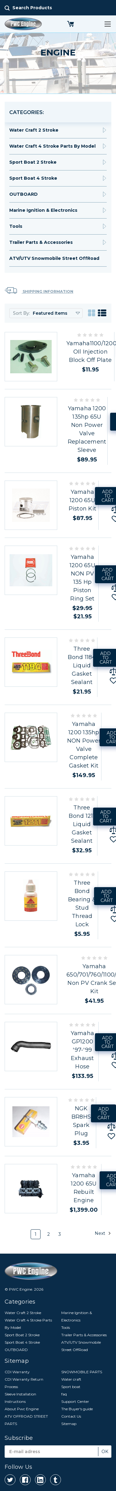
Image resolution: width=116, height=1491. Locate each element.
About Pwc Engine (22, 1409)
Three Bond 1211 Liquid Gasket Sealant (82, 824)
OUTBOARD (23, 194)
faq (64, 1394)
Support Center (75, 1401)
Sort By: (21, 313)
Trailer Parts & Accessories (41, 242)
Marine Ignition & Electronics (43, 210)
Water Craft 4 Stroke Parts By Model (52, 146)
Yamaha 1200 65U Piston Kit (83, 500)
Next (103, 1233)
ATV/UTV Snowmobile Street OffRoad (54, 258)
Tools (15, 226)
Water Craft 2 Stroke (33, 130)
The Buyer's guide (77, 1409)
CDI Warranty (17, 1372)
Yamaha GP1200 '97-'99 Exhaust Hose (82, 1050)
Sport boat (70, 1386)
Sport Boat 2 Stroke (33, 162)
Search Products (32, 7)
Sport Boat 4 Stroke (33, 178)
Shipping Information (39, 290)
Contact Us (71, 1416)
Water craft (71, 1379)
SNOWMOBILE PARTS (81, 1372)
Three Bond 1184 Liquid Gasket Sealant (82, 665)
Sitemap (68, 1423)
